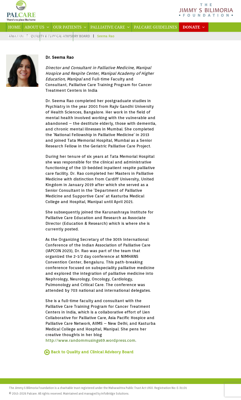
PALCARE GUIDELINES (155, 27)
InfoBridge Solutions (115, 393)
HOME (14, 27)
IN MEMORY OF (23, 36)
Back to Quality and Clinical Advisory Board (89, 352)
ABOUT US (36, 27)
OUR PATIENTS (69, 27)
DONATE (194, 27)
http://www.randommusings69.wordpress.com (90, 340)
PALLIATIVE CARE (110, 27)
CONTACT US (56, 36)
